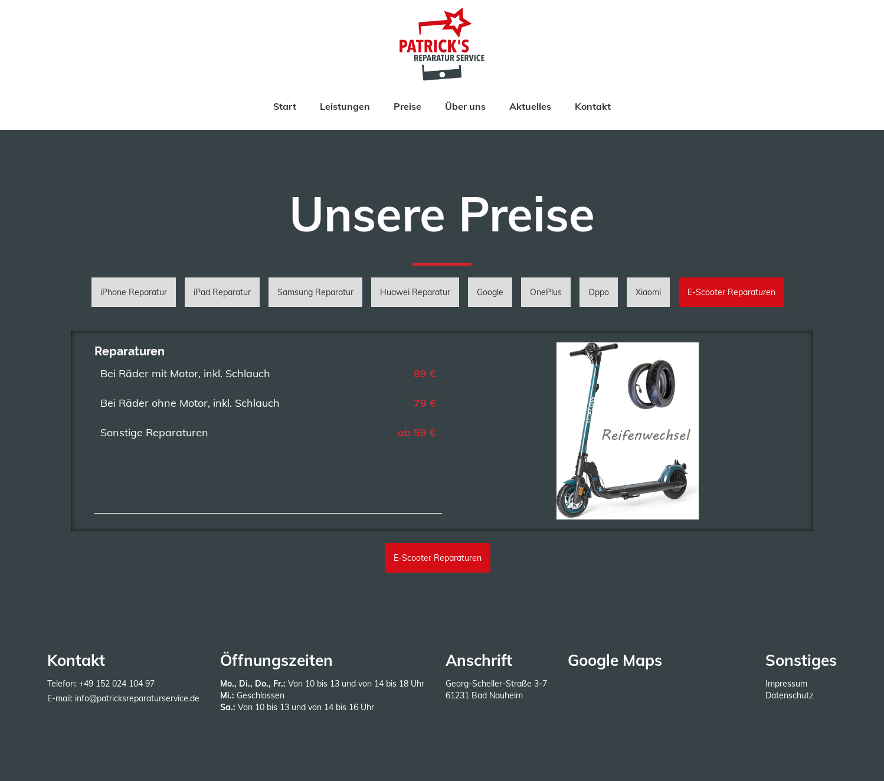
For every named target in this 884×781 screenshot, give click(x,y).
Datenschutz (789, 695)
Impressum (786, 683)
